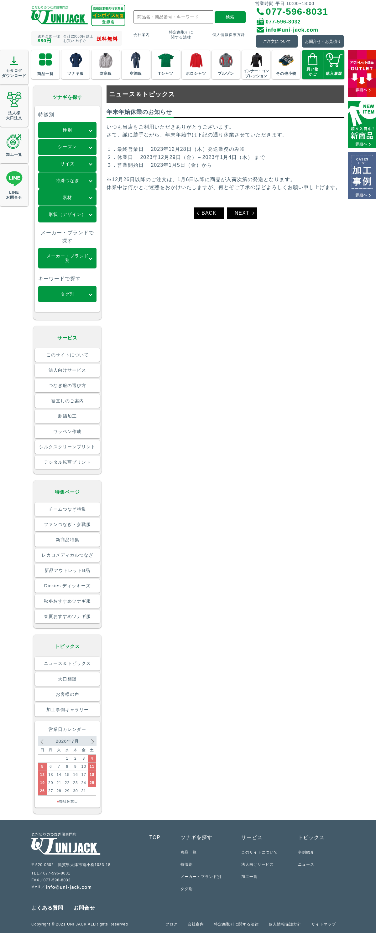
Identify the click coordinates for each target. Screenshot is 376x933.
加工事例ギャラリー (67, 709)
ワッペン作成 (67, 431)
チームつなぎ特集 (67, 509)
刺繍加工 (67, 416)
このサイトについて (67, 354)
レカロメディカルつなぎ (67, 555)
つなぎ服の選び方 (67, 385)
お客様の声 (67, 694)
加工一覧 (249, 876)
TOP (154, 837)
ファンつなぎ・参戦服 (67, 524)
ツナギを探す (196, 837)
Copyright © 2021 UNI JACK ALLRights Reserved (79, 924)
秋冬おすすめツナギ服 (67, 601)
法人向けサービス (67, 370)
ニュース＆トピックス (67, 663)
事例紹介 (306, 852)
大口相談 (67, 678)
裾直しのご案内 (67, 400)
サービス (252, 837)
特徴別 (186, 864)
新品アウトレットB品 (67, 570)
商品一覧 (188, 852)
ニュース (306, 864)
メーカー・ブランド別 (200, 876)
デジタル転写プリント (67, 462)
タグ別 (186, 889)
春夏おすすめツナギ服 (67, 616)
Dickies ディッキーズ (67, 585)
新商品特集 (67, 539)
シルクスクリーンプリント (67, 446)
